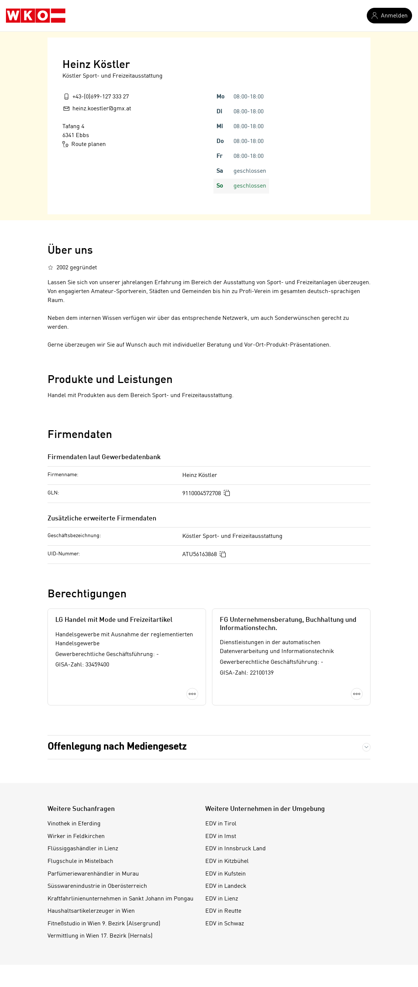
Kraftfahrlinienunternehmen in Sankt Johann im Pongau (120, 899)
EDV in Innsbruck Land (235, 849)
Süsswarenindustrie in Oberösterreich (97, 886)
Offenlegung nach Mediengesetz (117, 747)
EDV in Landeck (225, 886)
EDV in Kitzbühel (227, 861)
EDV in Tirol (220, 824)
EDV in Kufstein (225, 874)
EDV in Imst (220, 837)
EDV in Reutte (223, 911)
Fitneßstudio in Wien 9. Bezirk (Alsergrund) (104, 924)
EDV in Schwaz (224, 924)
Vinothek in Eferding (74, 824)
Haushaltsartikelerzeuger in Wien (91, 911)
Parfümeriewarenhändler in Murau (93, 874)
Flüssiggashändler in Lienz (83, 849)
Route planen (84, 144)
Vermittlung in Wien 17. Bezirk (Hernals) (100, 936)
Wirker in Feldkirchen (76, 837)
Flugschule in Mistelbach (80, 861)
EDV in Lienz (221, 899)
